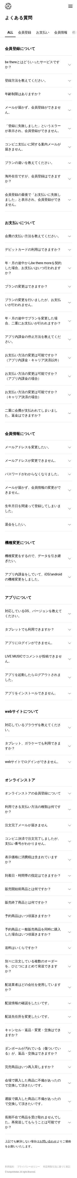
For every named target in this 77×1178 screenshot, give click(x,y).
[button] (70, 6)
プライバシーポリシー (28, 1166)
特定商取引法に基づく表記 (56, 1166)
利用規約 (9, 1166)
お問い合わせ (48, 1141)
